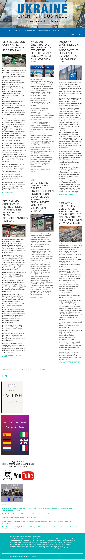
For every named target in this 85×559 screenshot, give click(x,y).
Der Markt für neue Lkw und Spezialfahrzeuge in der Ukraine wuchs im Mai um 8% (25, 514)
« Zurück (5, 369)
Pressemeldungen (29, 30)
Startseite (6, 30)
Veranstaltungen (44, 30)
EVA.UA (16, 355)
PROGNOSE (46, 169)
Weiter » (44, 369)
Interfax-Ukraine (31, 556)
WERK (78, 362)
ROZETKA (35, 297)
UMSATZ (11, 192)
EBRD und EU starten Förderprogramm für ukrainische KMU (19, 517)
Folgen (71, 34)
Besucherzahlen (8, 355)
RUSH (20, 355)
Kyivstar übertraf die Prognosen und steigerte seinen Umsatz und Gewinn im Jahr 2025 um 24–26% (41, 51)
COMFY (6, 192)
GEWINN (34, 169)
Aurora (62, 194)
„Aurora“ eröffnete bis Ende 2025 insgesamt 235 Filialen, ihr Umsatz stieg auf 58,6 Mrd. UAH (69, 51)
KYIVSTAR (40, 169)
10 (38, 369)
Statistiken (16, 30)
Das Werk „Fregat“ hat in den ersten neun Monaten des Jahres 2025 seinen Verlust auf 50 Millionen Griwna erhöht (70, 213)
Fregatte (62, 362)
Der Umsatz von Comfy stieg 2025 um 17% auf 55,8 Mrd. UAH (13, 46)
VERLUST (74, 362)
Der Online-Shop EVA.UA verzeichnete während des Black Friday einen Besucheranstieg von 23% (15, 211)
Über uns (56, 30)
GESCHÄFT (68, 194)
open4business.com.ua (17, 556)
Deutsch (80, 34)
